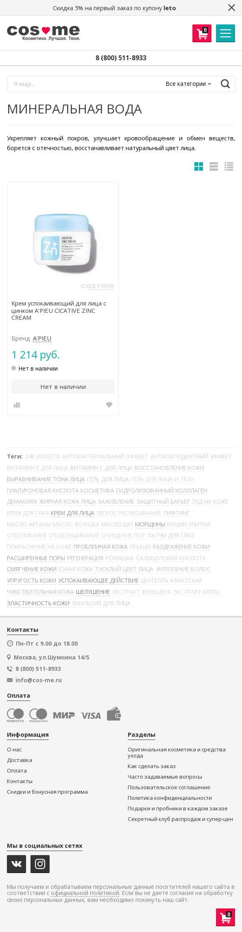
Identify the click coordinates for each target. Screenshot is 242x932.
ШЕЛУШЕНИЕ (93, 592)
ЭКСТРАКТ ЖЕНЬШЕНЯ (141, 592)
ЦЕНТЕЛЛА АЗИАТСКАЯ (171, 580)
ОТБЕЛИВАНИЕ (27, 535)
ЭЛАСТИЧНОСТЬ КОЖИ (38, 603)
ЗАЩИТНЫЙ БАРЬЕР (163, 501)
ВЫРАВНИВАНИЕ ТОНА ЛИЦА (46, 479)
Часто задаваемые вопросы (165, 777)
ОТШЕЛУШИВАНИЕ (74, 535)
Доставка (19, 760)
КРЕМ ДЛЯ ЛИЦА (72, 513)
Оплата (17, 771)
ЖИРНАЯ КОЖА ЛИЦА (67, 501)
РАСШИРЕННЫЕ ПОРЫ (36, 558)
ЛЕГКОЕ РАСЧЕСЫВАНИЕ (128, 513)
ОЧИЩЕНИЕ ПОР (123, 535)
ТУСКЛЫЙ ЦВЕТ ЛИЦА (124, 569)
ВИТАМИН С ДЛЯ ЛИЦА (101, 467)
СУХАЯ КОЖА (76, 569)
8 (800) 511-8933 (121, 57)
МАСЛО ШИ (117, 524)
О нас (14, 749)
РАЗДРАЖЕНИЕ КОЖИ (181, 546)
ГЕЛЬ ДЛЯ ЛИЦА (108, 479)
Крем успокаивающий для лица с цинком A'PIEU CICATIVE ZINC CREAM (58, 310)
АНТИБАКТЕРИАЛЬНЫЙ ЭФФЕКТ (105, 456)
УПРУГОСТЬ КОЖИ (31, 580)
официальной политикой (85, 893)
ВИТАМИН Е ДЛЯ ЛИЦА (37, 467)
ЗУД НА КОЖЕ (210, 501)
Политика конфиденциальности (170, 798)
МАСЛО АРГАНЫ (28, 524)
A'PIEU (42, 338)
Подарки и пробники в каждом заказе (178, 808)
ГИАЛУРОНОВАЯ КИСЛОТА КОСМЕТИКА (60, 490)
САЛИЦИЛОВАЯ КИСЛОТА (171, 558)
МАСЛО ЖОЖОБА (75, 524)
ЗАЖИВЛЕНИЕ (116, 501)
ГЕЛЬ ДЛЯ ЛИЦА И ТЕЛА (162, 479)
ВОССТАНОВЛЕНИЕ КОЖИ (169, 467)
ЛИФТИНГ (177, 513)
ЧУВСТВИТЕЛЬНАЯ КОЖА (40, 592)
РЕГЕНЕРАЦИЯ (85, 558)
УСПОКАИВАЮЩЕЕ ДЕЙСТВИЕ (98, 580)
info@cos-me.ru (38, 680)
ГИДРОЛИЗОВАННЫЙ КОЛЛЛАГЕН (161, 490)
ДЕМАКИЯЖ (22, 501)
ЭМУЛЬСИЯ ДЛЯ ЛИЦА (101, 603)
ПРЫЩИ (140, 546)
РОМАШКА (119, 558)
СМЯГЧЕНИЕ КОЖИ (32, 569)
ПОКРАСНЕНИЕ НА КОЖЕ (39, 546)
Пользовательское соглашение (169, 787)
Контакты (20, 781)
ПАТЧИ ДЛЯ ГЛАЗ (171, 535)
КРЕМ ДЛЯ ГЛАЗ (28, 513)
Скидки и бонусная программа (47, 792)
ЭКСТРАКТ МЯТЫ (196, 592)
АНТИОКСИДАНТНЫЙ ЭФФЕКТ (191, 456)
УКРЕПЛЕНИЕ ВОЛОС (183, 569)
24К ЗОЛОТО (42, 456)
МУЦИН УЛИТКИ (188, 524)
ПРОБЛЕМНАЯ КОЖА (101, 546)
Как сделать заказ (152, 766)
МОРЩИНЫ (150, 524)
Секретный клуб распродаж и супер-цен (180, 819)
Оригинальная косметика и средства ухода (177, 752)
